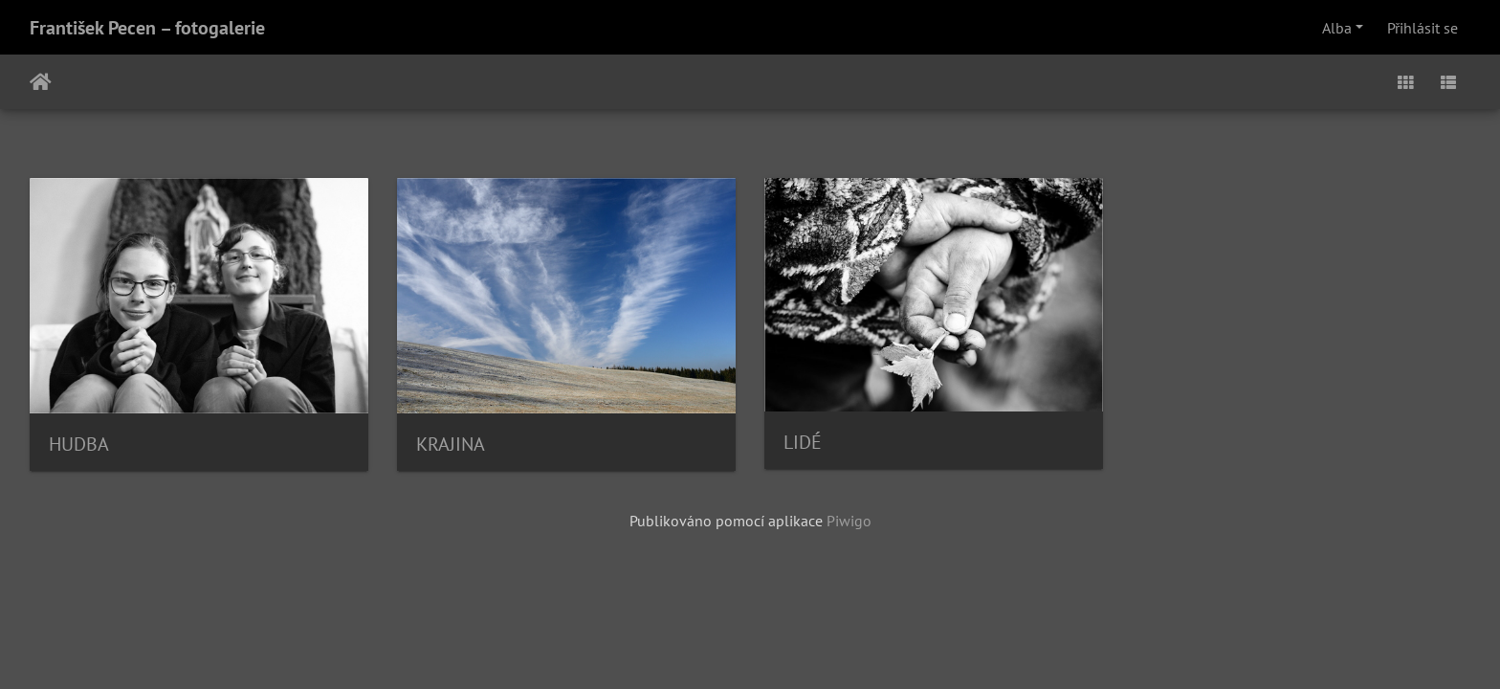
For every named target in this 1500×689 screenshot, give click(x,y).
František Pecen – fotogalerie (147, 27)
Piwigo (849, 520)
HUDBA (79, 444)
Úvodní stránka (41, 82)
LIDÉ (802, 442)
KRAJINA (450, 444)
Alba (1337, 27)
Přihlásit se (1422, 27)
